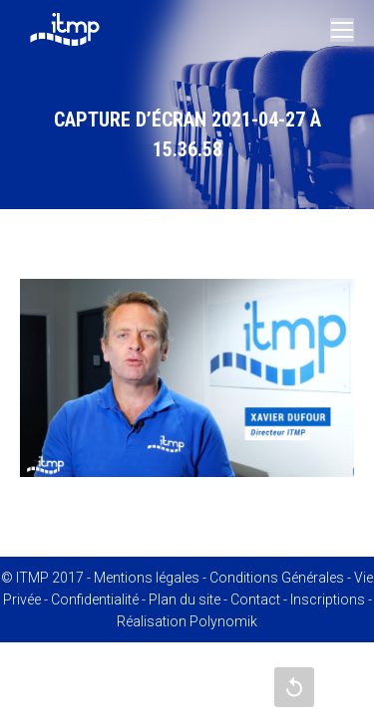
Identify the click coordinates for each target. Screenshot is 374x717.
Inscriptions (327, 599)
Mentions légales (146, 578)
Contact (255, 599)
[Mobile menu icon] (342, 30)
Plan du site (184, 599)
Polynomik (223, 621)
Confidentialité (95, 599)
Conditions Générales (276, 578)
